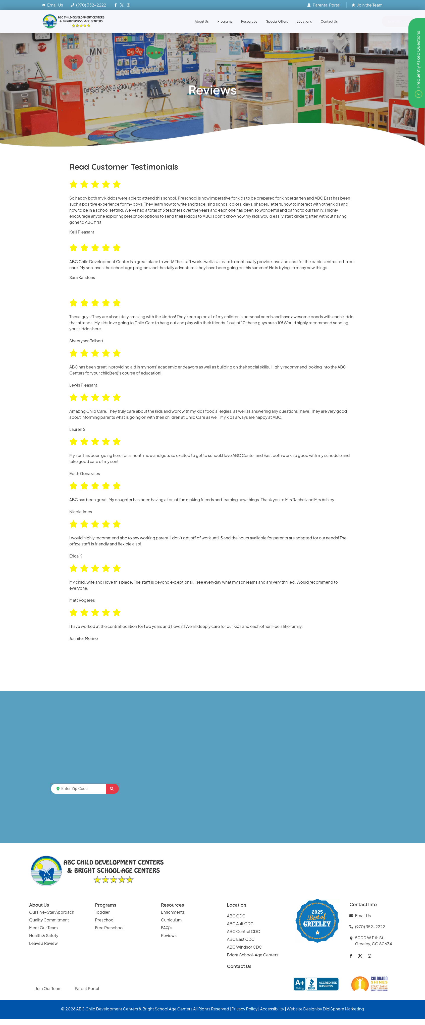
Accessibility (272, 1008)
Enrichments (173, 912)
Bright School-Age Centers (252, 954)
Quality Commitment (49, 919)
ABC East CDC (241, 939)
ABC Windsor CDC (244, 947)
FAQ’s (166, 927)
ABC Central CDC (243, 931)
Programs (225, 21)
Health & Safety (44, 935)
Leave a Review (43, 943)
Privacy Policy (244, 1008)
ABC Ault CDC (240, 923)
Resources (249, 21)
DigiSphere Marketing (343, 1008)
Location (236, 905)
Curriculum (171, 919)
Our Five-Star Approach (51, 912)
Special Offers (277, 21)
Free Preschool (109, 927)
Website (294, 1008)
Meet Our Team (43, 927)
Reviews (169, 935)
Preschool (105, 919)
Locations (304, 21)
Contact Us (329, 21)
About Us (202, 21)
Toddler (102, 912)
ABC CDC (236, 915)
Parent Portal (87, 988)
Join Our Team (48, 988)
